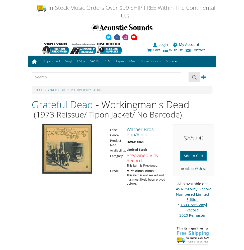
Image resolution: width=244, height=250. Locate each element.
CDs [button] (108, 61)
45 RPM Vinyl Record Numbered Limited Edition (194, 194)
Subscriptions (151, 61)
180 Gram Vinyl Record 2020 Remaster (193, 210)
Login (160, 44)
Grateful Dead (62, 104)
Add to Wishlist (195, 169)
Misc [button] (132, 61)
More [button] (171, 61)
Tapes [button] (120, 61)
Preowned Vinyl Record (86, 90)
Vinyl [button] (68, 61)
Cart (153, 49)
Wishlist (173, 49)
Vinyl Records (57, 90)
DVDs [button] (81, 61)
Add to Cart (193, 155)
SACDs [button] (95, 61)
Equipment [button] (52, 61)
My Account (186, 44)
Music (39, 90)
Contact (196, 49)
